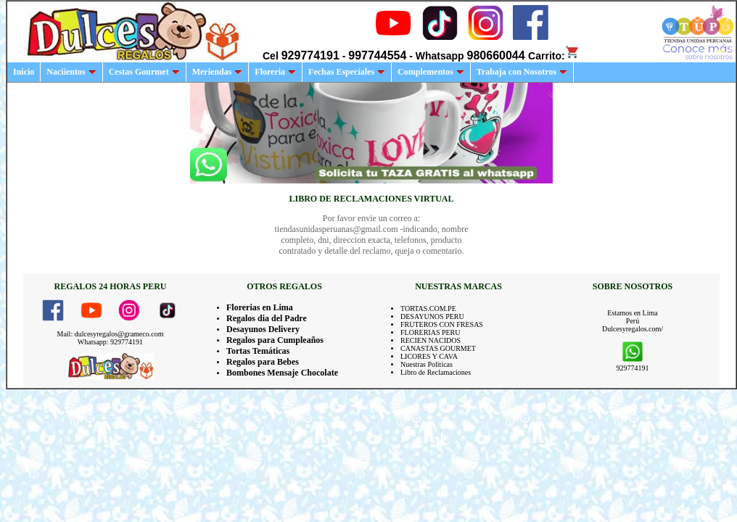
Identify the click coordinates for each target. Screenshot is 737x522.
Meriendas (217, 72)
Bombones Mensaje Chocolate (282, 373)
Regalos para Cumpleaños (275, 340)
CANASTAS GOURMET (438, 348)
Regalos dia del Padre (266, 318)
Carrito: (554, 56)
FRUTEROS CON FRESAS (441, 324)
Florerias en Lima (259, 307)
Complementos (431, 72)
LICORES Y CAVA (429, 356)
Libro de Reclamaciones (435, 372)
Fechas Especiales (346, 72)
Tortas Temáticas (257, 351)
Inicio (23, 72)
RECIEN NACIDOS (430, 340)
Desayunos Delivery (263, 329)
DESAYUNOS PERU (432, 316)
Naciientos (71, 72)
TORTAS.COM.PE (428, 308)
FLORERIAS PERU (430, 332)
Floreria (275, 72)
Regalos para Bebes (262, 362)
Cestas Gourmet (144, 72)
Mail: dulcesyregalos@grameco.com (110, 334)
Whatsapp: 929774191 (110, 342)
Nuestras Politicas (426, 364)
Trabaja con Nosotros (522, 72)
